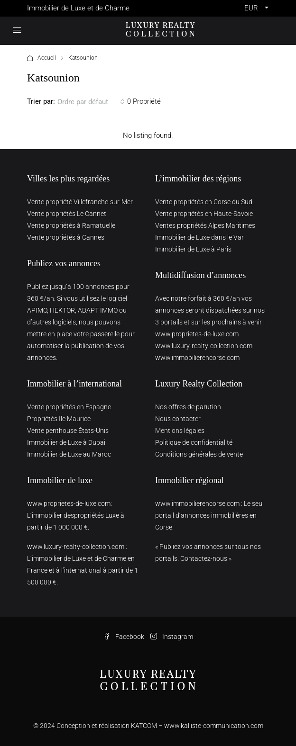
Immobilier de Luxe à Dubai (66, 442)
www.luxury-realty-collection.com (203, 346)
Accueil (46, 57)
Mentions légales (179, 430)
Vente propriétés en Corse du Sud (203, 202)
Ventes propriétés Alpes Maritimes (205, 225)
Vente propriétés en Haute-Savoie (204, 213)
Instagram (171, 636)
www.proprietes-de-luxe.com (197, 334)
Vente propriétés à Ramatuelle (71, 225)
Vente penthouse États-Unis (68, 430)
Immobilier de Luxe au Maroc (69, 454)
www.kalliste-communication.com (213, 725)
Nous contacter (178, 418)
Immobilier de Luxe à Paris (193, 249)
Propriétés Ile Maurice (59, 418)
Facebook (123, 636)
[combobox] (91, 102)
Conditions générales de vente (199, 454)
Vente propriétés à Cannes (65, 237)
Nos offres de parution (188, 407)
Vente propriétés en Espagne (69, 407)
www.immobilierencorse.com (197, 357)
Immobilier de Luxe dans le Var (199, 237)
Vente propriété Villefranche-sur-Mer (80, 202)
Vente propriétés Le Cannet (66, 213)
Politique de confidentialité (193, 442)
